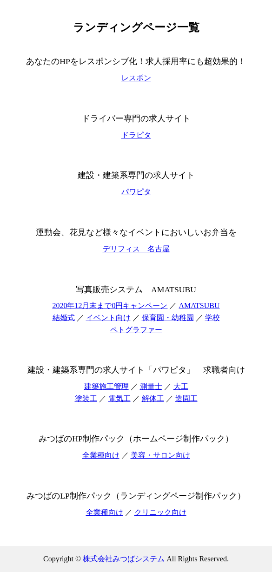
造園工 (186, 398)
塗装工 (86, 398)
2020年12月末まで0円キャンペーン (109, 305)
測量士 (151, 386)
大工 (180, 386)
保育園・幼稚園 (168, 318)
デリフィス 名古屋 (136, 249)
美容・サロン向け (160, 455)
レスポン (136, 78)
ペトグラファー (136, 330)
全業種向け (100, 455)
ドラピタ (136, 135)
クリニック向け (160, 512)
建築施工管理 (106, 386)
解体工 (153, 398)
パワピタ (136, 192)
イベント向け (108, 318)
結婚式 (64, 318)
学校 (212, 318)
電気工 (119, 398)
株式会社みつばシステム (124, 559)
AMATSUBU (199, 305)
